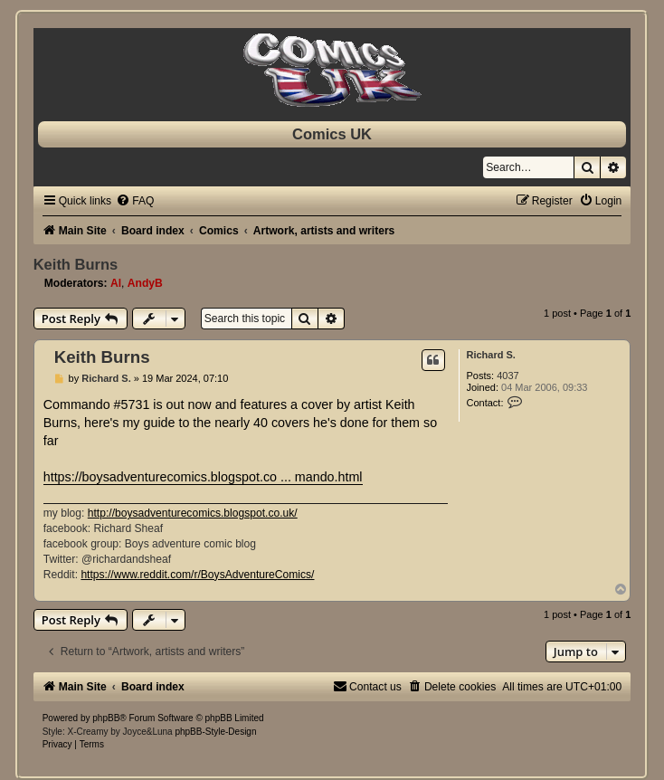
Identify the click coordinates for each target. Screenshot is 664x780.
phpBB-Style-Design (215, 732)
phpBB (105, 718)
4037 (507, 375)
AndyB (145, 283)
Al (115, 283)
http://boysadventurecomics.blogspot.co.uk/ (193, 513)
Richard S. (491, 354)
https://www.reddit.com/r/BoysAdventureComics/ (197, 574)
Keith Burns (76, 264)
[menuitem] (135, 201)
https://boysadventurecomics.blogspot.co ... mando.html (203, 477)
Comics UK (332, 134)
